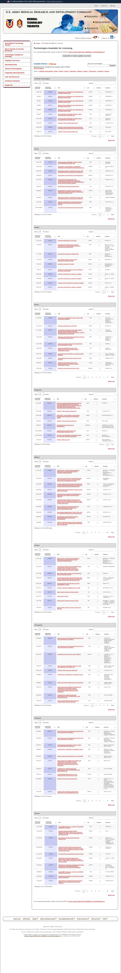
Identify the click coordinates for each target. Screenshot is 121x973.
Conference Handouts (12, 81)
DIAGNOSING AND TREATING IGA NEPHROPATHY (70, 175)
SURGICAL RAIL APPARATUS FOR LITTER (68, 368)
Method (79, 71)
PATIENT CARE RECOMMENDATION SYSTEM (68, 587)
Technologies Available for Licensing (14, 55)
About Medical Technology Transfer (14, 44)
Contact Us (104, 5)
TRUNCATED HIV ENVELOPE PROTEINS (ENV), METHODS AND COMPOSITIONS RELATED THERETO (69, 495)
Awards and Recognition (13, 69)
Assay (56, 71)
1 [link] (84, 377)
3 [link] (107, 136)
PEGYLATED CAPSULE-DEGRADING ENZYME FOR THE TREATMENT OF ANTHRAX (71, 639)
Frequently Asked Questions (14, 73)
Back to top (111, 140)
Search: (102, 83)
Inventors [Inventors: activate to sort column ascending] (107, 87)
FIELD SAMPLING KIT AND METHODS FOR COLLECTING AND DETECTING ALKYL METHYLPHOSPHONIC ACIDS (68, 508)
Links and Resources (12, 77)
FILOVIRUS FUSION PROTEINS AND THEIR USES (70, 207)
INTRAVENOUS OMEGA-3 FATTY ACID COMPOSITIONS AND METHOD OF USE (67, 775)
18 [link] (107, 532)
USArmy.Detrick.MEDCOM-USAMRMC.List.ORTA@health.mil (86, 52)
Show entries (41, 83)
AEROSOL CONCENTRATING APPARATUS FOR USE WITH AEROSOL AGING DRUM (71, 337)
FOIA (105, 918)
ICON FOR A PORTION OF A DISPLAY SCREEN (69, 274)
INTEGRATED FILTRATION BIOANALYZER (68, 186)
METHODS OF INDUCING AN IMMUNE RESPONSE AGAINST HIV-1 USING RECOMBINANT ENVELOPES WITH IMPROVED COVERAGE (71, 866)
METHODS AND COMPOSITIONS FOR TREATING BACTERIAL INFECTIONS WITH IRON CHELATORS (71, 128)
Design (61, 71)
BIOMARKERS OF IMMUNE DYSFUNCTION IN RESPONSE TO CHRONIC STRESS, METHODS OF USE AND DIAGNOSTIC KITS (70, 192)
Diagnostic (73, 71)
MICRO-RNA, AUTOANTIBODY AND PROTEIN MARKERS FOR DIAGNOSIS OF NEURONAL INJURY (71, 167)
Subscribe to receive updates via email (76, 56)
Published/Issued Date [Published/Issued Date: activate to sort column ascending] (48, 88)
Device (66, 71)
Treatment (100, 71)
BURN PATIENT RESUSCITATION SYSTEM (67, 592)
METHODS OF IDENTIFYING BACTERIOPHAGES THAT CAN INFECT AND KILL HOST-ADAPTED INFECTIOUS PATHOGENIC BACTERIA (69, 479)
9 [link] (107, 377)
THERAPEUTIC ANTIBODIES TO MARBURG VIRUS (70, 674)
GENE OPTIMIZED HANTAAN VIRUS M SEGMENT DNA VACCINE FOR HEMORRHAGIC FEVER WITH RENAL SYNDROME (69, 523)
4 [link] (95, 532)
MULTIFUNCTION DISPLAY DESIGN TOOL (68, 254)
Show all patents (39, 68)
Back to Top (17, 918)
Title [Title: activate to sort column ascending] (59, 87)
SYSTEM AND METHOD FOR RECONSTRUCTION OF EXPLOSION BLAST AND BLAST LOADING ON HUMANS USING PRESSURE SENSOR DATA (69, 485)
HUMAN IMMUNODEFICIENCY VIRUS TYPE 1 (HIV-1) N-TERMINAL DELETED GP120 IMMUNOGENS (70, 513)
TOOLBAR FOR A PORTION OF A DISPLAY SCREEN (71, 283)
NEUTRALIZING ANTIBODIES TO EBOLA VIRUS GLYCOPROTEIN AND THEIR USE (70, 115)
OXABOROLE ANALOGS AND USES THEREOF (69, 654)
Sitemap (112, 5)
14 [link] (107, 891)
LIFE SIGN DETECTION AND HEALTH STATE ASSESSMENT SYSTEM (68, 584)
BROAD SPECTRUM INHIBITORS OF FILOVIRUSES (70, 682)
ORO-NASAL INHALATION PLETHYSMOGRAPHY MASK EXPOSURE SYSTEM (70, 344)
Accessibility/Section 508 (67, 918)
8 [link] (107, 800)
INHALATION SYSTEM (62, 596)
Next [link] (112, 136)
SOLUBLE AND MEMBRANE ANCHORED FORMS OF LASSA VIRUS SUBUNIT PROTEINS (69, 436)
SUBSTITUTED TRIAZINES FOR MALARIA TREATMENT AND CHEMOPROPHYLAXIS (67, 792)
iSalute (35, 918)
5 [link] (99, 532)
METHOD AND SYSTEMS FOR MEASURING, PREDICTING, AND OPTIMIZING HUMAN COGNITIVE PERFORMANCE (68, 471)
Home (96, 5)
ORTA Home (26, 918)
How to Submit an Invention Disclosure (14, 50)
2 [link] (107, 292)
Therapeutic (92, 71)
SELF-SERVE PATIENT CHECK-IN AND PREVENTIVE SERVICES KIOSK (67, 260)
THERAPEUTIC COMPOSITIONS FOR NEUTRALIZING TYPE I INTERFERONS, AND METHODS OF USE (69, 696)
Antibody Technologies (46, 71)
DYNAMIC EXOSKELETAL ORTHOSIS (67, 240)
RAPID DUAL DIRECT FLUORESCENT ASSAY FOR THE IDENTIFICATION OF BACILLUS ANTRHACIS (70, 198)
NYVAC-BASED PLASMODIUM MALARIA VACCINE (71, 854)
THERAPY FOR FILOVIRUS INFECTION (68, 123)
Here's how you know (54, 1)
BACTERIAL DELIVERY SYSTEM (66, 264)
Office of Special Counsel (48, 918)
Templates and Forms (12, 60)
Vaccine (106, 71)
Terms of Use (96, 918)
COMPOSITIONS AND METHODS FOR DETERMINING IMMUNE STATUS (66, 431)
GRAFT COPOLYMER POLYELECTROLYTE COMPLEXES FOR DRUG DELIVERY (68, 701)
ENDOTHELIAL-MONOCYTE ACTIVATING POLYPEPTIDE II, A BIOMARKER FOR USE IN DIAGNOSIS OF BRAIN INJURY (69, 246)
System (85, 71)
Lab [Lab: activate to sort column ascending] (88, 87)
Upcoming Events (11, 64)
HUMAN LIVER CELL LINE (63, 439)
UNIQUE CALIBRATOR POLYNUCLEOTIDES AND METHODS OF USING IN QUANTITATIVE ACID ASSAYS (70, 203)
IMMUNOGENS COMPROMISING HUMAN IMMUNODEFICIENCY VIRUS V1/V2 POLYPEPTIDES (67, 518)
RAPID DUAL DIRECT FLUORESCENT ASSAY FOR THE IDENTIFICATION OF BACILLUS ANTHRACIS (70, 171)
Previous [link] (94, 136)
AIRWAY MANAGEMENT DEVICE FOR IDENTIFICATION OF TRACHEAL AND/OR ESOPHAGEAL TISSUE (68, 349)
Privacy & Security (83, 918)
